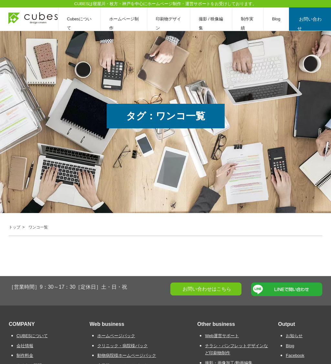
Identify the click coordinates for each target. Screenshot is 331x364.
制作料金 (24, 355)
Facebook (295, 355)
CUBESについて (32, 335)
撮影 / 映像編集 (212, 23)
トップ (14, 227)
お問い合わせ (310, 23)
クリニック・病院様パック (122, 345)
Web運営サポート (222, 335)
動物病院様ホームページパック (126, 355)
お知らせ (294, 335)
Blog (277, 18)
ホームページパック (116, 335)
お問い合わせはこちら (207, 289)
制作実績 (248, 23)
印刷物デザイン (169, 23)
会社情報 (24, 345)
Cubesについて (79, 23)
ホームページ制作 (124, 23)
